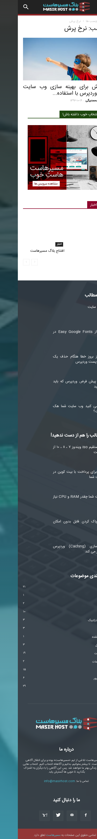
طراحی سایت (84, 651)
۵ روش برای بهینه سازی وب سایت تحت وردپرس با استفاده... (48, 90)
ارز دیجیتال (85, 601)
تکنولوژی (87, 626)
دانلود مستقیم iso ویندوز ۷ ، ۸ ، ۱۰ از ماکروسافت (63, 447)
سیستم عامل (85, 643)
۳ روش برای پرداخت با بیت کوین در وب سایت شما (63, 472)
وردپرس (87, 684)
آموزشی (87, 585)
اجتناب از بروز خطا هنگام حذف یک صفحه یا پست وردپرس (63, 357)
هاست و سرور (84, 676)
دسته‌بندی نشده (83, 634)
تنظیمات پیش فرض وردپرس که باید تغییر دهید (63, 381)
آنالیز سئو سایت (81, 305)
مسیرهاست (35, 832)
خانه (89, 21)
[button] (8, 7)
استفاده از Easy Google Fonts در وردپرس (63, 332)
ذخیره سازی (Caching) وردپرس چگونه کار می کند (63, 546)
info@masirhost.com (41, 779)
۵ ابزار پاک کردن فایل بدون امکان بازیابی (63, 522)
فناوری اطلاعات (83, 659)
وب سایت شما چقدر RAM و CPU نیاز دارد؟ (63, 497)
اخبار (41, 242)
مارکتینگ (84, 78)
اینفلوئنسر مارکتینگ (81, 618)
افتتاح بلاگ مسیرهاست (29, 249)
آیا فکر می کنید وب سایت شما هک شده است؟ (63, 406)
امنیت (88, 610)
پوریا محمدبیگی (77, 100)
